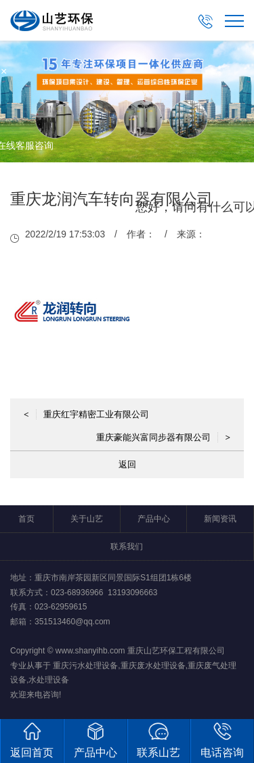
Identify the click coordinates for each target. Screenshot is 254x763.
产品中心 (153, 519)
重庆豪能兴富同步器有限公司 (163, 437)
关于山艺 (86, 519)
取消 (185, 271)
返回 (127, 464)
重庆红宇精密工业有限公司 (86, 414)
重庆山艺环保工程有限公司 (176, 650)
